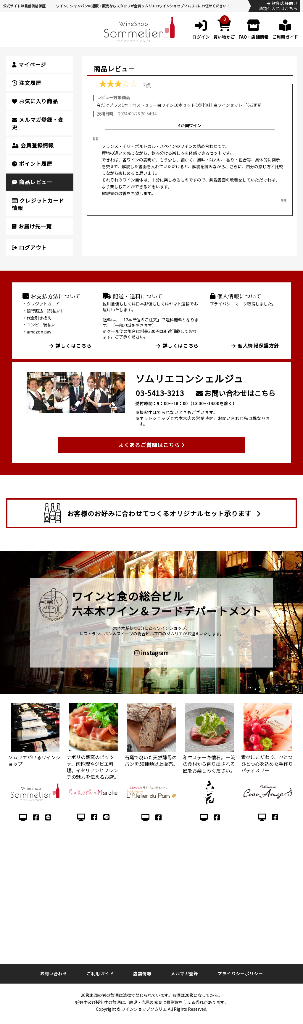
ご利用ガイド (100, 973)
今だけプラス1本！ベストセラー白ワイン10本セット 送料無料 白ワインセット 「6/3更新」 (181, 105)
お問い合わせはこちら (235, 393)
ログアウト (29, 247)
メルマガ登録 (184, 973)
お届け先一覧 (32, 226)
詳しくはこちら (70, 345)
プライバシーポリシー (240, 973)
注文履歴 (26, 82)
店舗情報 (142, 973)
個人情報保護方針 (255, 345)
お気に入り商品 (35, 101)
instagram (151, 653)
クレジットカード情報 (38, 204)
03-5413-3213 (160, 393)
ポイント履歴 (32, 163)
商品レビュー (32, 182)
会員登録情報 (33, 145)
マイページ (29, 64)
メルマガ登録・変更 (38, 123)
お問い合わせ (53, 973)
